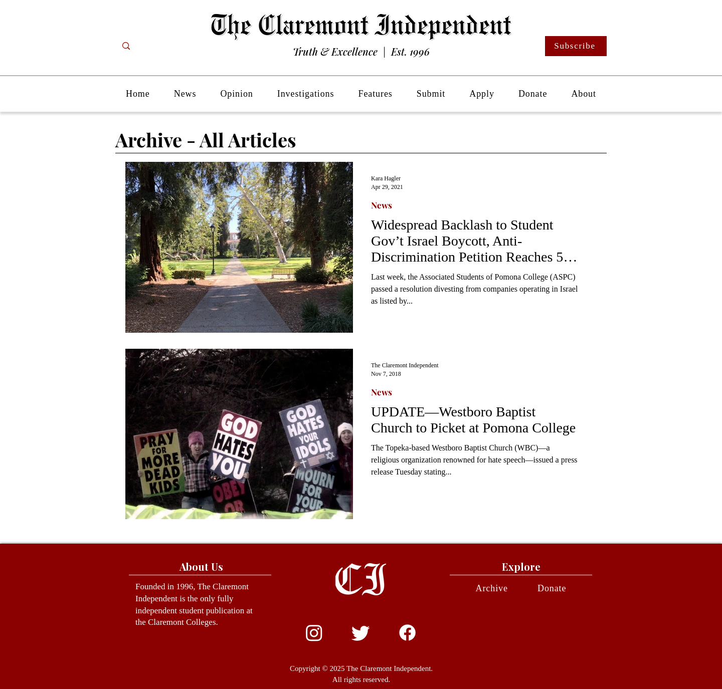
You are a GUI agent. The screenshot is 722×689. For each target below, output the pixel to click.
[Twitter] (361, 632)
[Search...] (166, 46)
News (381, 205)
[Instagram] (314, 632)
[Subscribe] (576, 46)
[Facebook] (407, 632)
